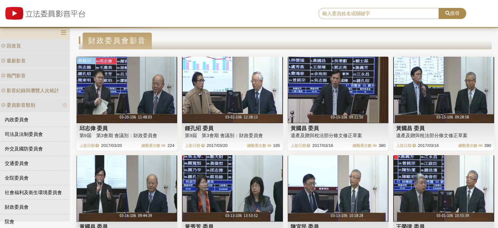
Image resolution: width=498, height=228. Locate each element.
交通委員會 (17, 163)
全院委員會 (17, 177)
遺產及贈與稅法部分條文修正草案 (326, 135)
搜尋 (452, 13)
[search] (379, 13)
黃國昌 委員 (305, 128)
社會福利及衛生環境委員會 (33, 192)
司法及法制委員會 (24, 134)
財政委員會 (17, 207)
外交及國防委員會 (24, 148)
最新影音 (13, 60)
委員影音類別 (18, 105)
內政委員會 (17, 119)
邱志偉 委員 (93, 128)
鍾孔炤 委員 (199, 128)
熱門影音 (13, 75)
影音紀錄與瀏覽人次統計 (30, 90)
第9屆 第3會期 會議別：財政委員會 (118, 135)
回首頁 (11, 45)
